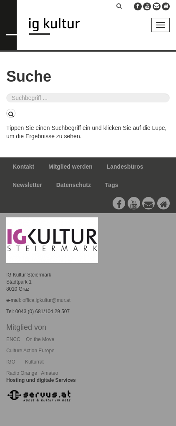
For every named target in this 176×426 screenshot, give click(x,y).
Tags (111, 185)
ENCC (13, 339)
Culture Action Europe (30, 351)
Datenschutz (73, 185)
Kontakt (23, 166)
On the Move (40, 339)
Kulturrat (34, 362)
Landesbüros (125, 166)
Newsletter (27, 185)
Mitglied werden (70, 166)
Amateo (49, 373)
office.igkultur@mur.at (46, 300)
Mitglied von (26, 327)
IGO (10, 362)
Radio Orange (21, 373)
